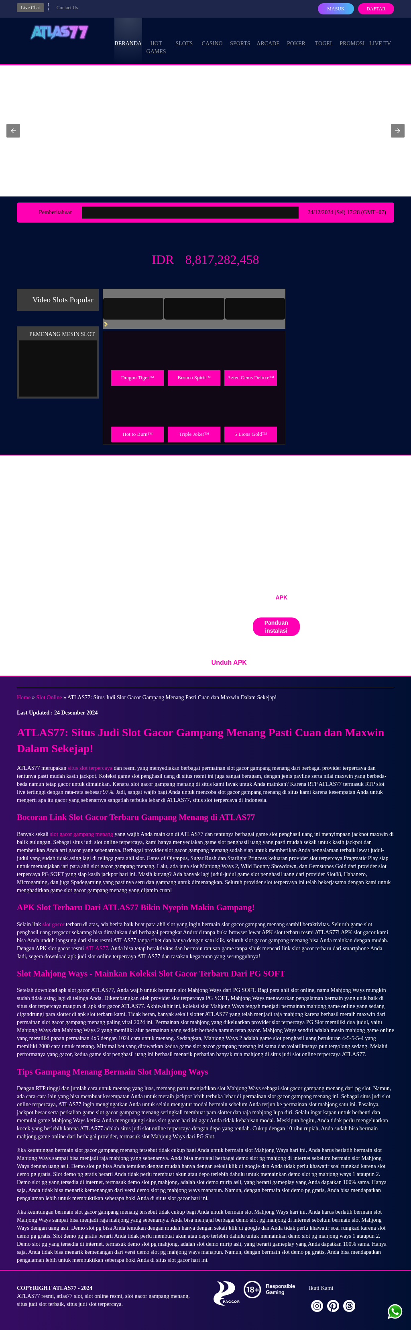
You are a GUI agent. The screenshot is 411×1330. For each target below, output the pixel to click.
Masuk (335, 9)
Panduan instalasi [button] (276, 626)
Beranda (128, 36)
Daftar (375, 9)
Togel (324, 36)
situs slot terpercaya (90, 768)
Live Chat (30, 7)
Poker (296, 36)
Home (24, 697)
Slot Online (49, 697)
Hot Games (156, 40)
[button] (13, 131)
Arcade (268, 36)
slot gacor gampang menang (81, 834)
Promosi (352, 36)
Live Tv (380, 36)
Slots (184, 36)
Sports (240, 36)
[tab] (133, 309)
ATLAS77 (96, 948)
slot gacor (54, 924)
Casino (212, 36)
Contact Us (67, 7)
